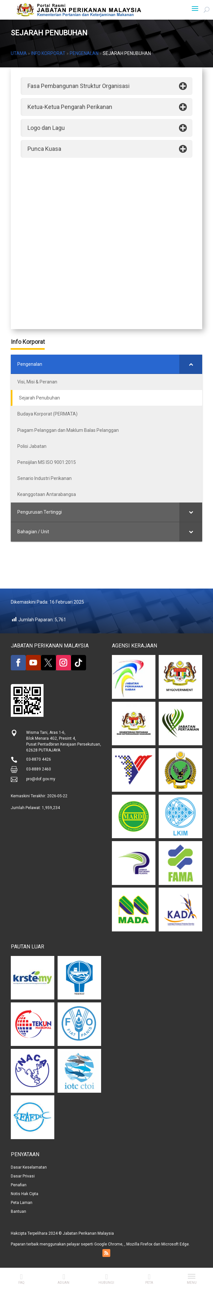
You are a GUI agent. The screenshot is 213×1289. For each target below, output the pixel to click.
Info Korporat (48, 53)
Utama (19, 53)
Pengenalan (84, 53)
